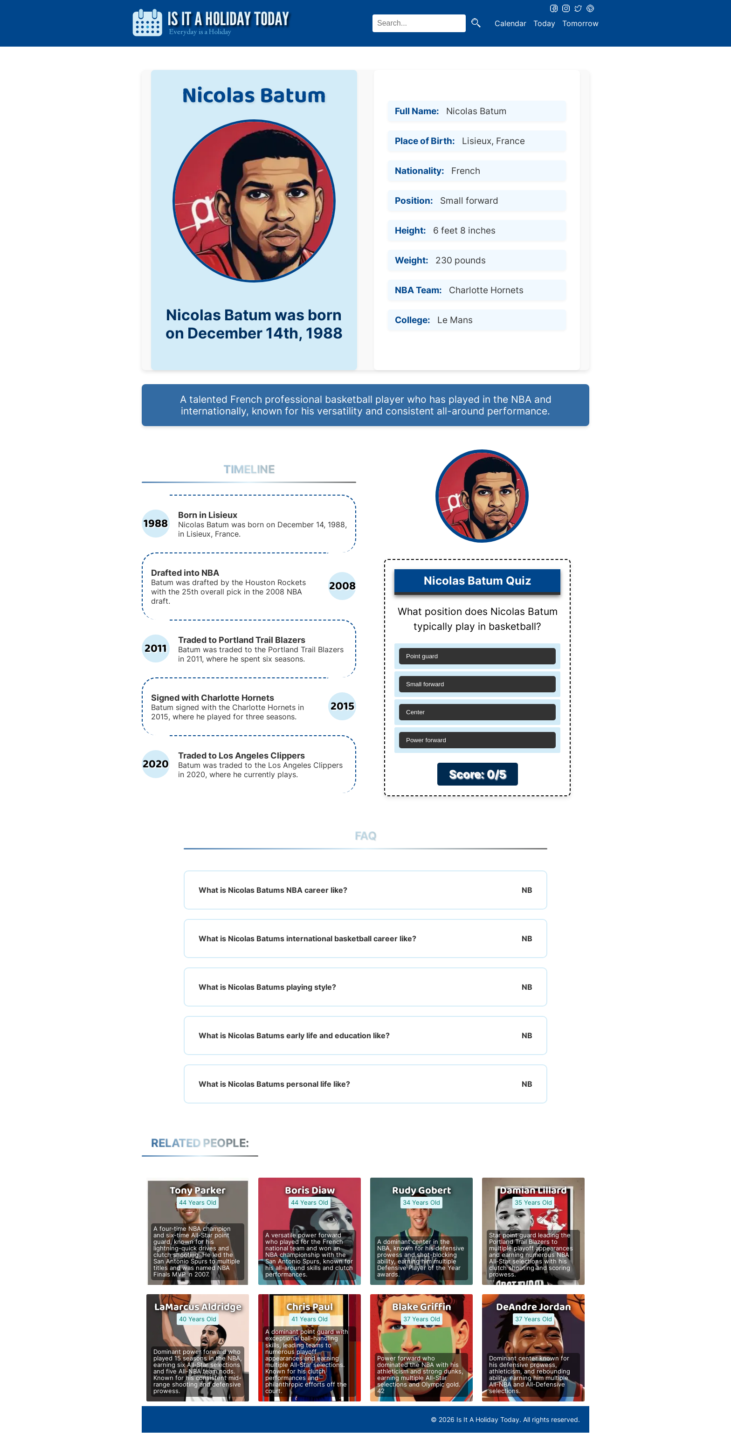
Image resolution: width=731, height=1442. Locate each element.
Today (544, 23)
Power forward (426, 740)
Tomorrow (580, 23)
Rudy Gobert (421, 1190)
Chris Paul (309, 1307)
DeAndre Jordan (533, 1307)
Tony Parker (198, 1190)
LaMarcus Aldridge (197, 1307)
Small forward (425, 684)
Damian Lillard (533, 1190)
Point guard (422, 656)
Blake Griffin (421, 1307)
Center (415, 712)
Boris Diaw (310, 1190)
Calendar (510, 23)
